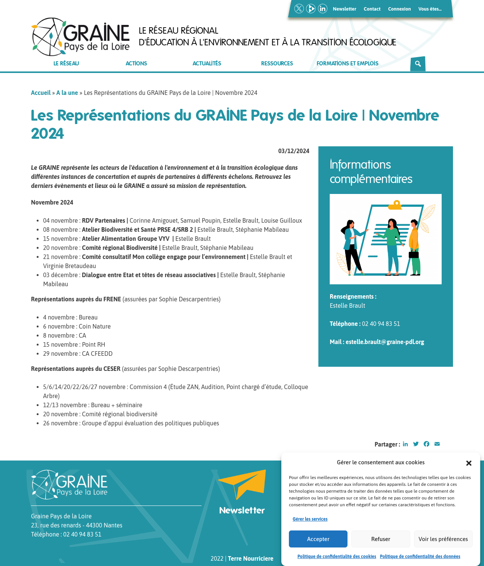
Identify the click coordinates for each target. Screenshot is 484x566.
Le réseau (66, 63)
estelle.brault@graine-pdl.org (385, 341)
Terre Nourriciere (250, 558)
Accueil (41, 92)
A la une (67, 92)
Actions (136, 63)
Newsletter (345, 9)
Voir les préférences (443, 541)
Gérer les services (310, 521)
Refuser (380, 541)
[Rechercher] (418, 63)
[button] (469, 464)
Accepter (318, 541)
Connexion (399, 9)
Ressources (277, 63)
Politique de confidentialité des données (420, 558)
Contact (372, 9)
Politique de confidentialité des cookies (337, 558)
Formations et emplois (348, 63)
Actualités (207, 63)
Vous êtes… (430, 9)
